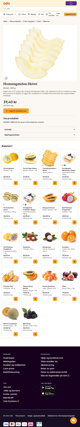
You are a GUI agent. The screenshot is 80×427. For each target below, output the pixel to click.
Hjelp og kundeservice (52, 358)
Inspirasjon (8, 358)
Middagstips (9, 361)
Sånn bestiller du (49, 361)
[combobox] (41, 9)
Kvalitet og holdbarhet (14, 365)
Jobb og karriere (11, 390)
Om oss (7, 387)
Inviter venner (10, 394)
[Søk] (5, 9)
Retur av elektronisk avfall (54, 372)
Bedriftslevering (11, 372)
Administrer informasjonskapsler (61, 416)
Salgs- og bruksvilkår (36, 416)
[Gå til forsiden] (6, 3)
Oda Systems (11, 401)
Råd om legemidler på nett (55, 375)
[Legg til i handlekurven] (16, 183)
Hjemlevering (47, 365)
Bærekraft (8, 397)
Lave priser (9, 368)
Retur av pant (47, 368)
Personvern (20, 416)
